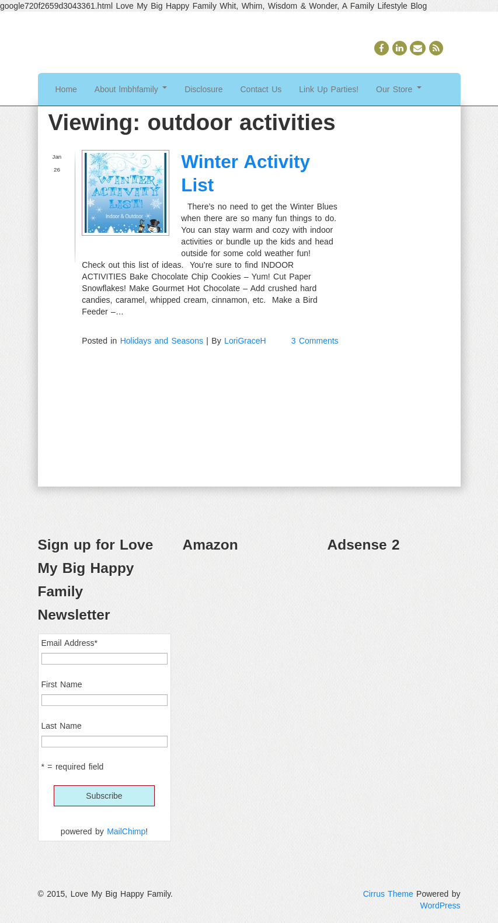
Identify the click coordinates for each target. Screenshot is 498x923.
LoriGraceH (245, 340)
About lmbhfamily (131, 89)
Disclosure (203, 89)
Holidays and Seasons (161, 340)
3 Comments (315, 340)
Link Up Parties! (328, 89)
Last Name (61, 725)
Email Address (69, 643)
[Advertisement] (394, 622)
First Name (61, 684)
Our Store (399, 89)
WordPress (440, 905)
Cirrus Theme (388, 893)
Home (66, 89)
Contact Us (261, 89)
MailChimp (126, 831)
